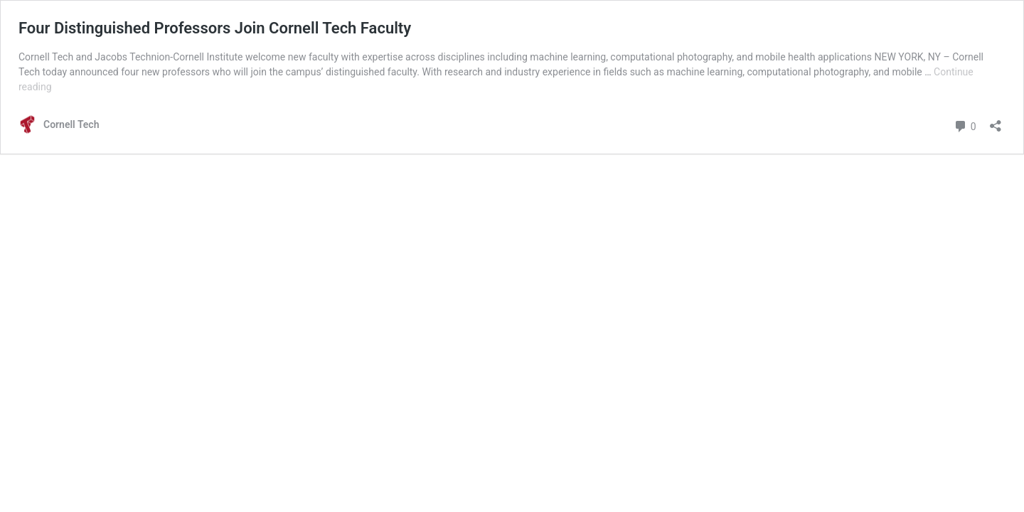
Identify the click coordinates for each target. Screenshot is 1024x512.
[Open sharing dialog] (996, 121)
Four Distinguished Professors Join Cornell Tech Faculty (214, 28)
